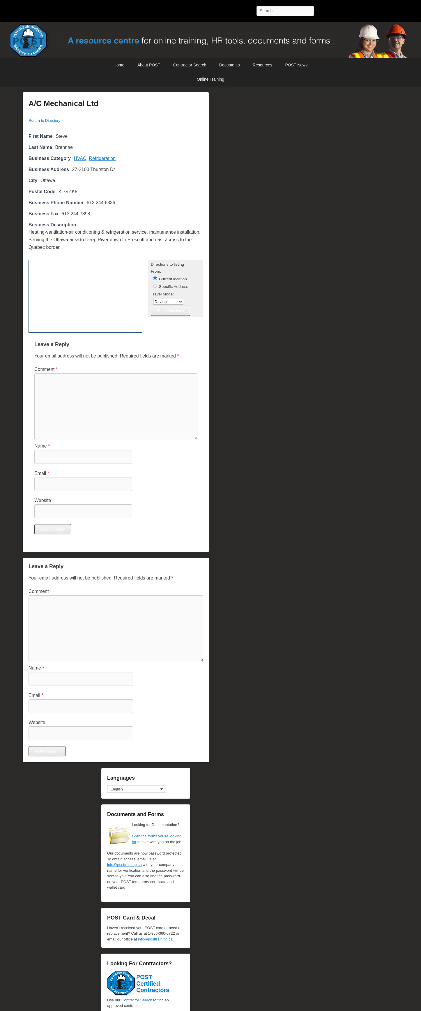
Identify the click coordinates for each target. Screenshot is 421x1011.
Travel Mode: (162, 294)
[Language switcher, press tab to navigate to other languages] (136, 789)
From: (156, 271)
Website (42, 500)
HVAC (80, 158)
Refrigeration (102, 158)
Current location (170, 278)
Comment (46, 369)
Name (42, 445)
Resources (262, 65)
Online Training (210, 79)
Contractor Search (189, 65)
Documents (229, 65)
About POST (148, 65)
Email (41, 473)
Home (119, 65)
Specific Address (170, 286)
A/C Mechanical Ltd (63, 103)
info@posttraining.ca (124, 864)
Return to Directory (44, 120)
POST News (296, 65)
